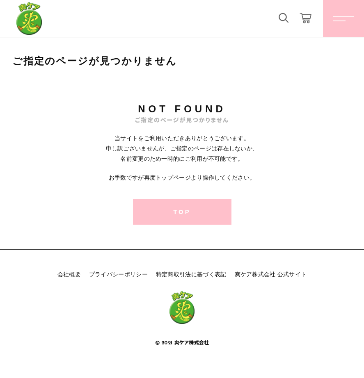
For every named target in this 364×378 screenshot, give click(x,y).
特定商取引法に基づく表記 (191, 274)
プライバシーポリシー (118, 274)
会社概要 (69, 274)
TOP (182, 211)
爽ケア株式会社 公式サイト (271, 274)
